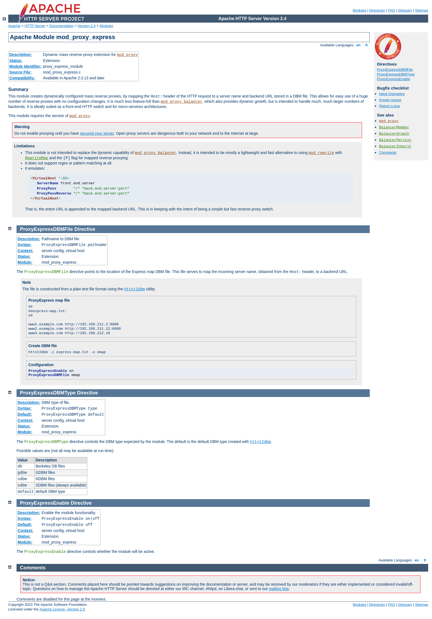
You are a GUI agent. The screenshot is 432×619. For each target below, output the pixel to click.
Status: (15, 60)
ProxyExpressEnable (393, 79)
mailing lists (279, 588)
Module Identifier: (25, 66)
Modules (359, 10)
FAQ (391, 10)
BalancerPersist (395, 140)
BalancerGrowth (394, 134)
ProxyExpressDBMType (396, 74)
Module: (25, 262)
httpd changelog (392, 94)
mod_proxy (127, 55)
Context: (25, 250)
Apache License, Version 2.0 (62, 609)
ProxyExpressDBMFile (395, 69)
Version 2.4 (87, 26)
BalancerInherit (395, 146)
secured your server (97, 133)
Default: (25, 414)
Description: (20, 54)
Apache (14, 26)
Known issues (390, 100)
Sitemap (421, 10)
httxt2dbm (134, 289)
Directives (377, 10)
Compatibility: (22, 78)
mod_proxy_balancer (181, 101)
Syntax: (25, 244)
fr (366, 45)
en (358, 45)
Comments (387, 152)
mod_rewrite (321, 153)
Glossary (405, 10)
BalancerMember (394, 127)
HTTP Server (35, 26)
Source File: (20, 72)
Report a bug (389, 106)
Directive (84, 229)
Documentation (61, 26)
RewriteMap (36, 158)
